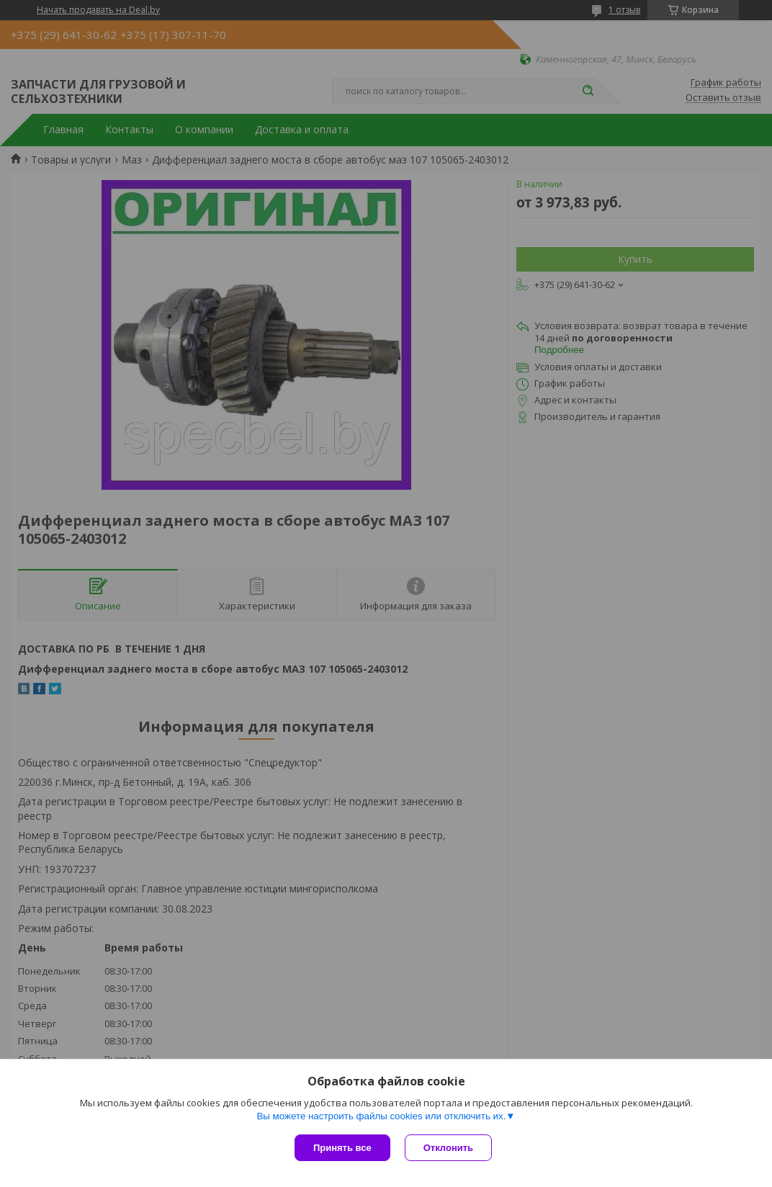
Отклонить (448, 1147)
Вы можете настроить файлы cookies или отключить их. (381, 1116)
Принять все (342, 1147)
